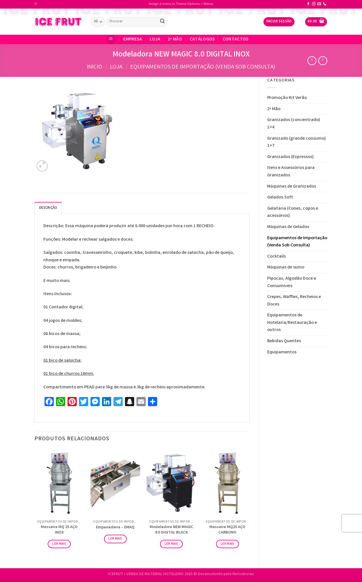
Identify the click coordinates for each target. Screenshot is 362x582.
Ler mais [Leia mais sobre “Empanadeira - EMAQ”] (115, 538)
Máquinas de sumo (285, 267)
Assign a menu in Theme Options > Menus (181, 4)
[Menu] (110, 39)
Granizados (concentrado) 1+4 (293, 124)
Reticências (243, 574)
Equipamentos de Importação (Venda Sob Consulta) (202, 67)
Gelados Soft (280, 197)
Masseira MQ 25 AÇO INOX (59, 530)
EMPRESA (132, 39)
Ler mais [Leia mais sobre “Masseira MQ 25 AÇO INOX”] (59, 544)
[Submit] (162, 22)
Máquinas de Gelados (288, 227)
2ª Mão (175, 39)
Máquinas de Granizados (291, 186)
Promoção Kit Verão (287, 98)
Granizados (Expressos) (290, 157)
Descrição (48, 208)
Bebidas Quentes (284, 341)
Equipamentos (281, 352)
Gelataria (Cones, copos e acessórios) (292, 212)
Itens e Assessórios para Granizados (291, 172)
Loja (155, 39)
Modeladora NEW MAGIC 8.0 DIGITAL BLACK (171, 530)
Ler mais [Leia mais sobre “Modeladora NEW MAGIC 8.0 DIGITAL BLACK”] (171, 544)
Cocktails (276, 256)
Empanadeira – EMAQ (115, 528)
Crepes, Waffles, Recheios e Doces (294, 301)
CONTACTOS (236, 39)
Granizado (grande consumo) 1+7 (296, 142)
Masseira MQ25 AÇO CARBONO (227, 530)
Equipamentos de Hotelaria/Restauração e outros (292, 322)
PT (35, 4)
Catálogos (202, 39)
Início (94, 67)
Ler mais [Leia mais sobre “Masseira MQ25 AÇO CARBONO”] (227, 544)
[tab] (48, 208)
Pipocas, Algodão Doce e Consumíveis (291, 282)
